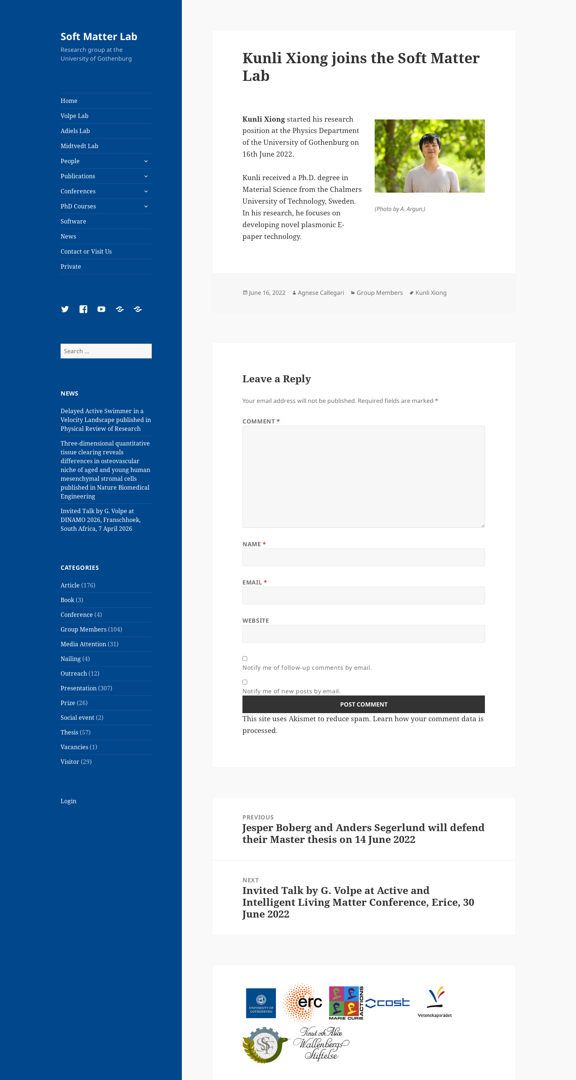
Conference (77, 615)
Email (254, 582)
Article (70, 585)
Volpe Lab (75, 116)
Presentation (79, 688)
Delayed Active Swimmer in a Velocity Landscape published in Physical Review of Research (106, 420)
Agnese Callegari (321, 293)
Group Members (84, 629)
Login (68, 801)
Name (254, 544)
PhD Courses (78, 206)
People (70, 161)
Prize (68, 703)
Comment (261, 421)
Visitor (70, 762)
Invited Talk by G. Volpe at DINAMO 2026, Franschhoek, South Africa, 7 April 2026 (101, 520)
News (68, 236)
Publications (78, 176)
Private (71, 266)
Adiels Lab (75, 131)
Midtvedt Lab (79, 146)
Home (69, 101)
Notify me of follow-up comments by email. (307, 668)
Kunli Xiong (431, 293)
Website (255, 620)
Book (67, 600)
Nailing (71, 659)
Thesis (69, 732)
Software (73, 221)
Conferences (78, 191)
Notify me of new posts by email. (291, 691)
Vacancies (74, 747)
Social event (77, 718)
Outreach (74, 673)
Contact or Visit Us (86, 251)
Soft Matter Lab (99, 36)
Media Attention (83, 644)
